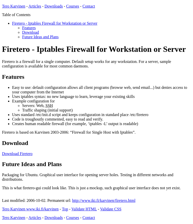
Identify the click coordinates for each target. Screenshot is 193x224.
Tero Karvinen (13, 6)
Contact (88, 6)
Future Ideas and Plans (40, 37)
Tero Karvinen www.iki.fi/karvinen (30, 209)
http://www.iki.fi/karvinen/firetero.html (103, 200)
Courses (72, 6)
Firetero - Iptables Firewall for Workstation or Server (54, 23)
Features (29, 28)
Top (65, 209)
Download (30, 32)
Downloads (53, 6)
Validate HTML (84, 209)
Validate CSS (110, 209)
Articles (34, 6)
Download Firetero (17, 154)
